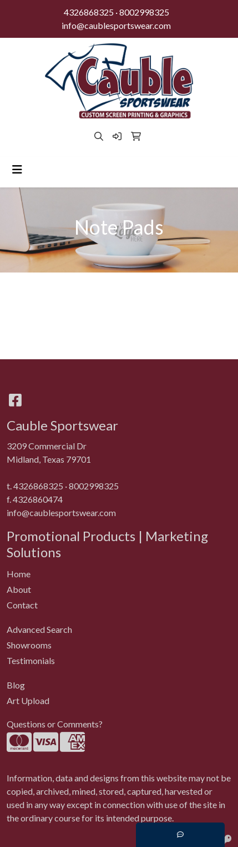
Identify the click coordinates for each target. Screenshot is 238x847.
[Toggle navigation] (17, 169)
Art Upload (28, 700)
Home (19, 573)
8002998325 (144, 12)
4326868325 (89, 12)
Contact (22, 605)
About (19, 589)
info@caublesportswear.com (116, 25)
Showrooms (29, 645)
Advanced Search (39, 629)
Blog (16, 685)
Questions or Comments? (55, 724)
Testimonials (31, 660)
